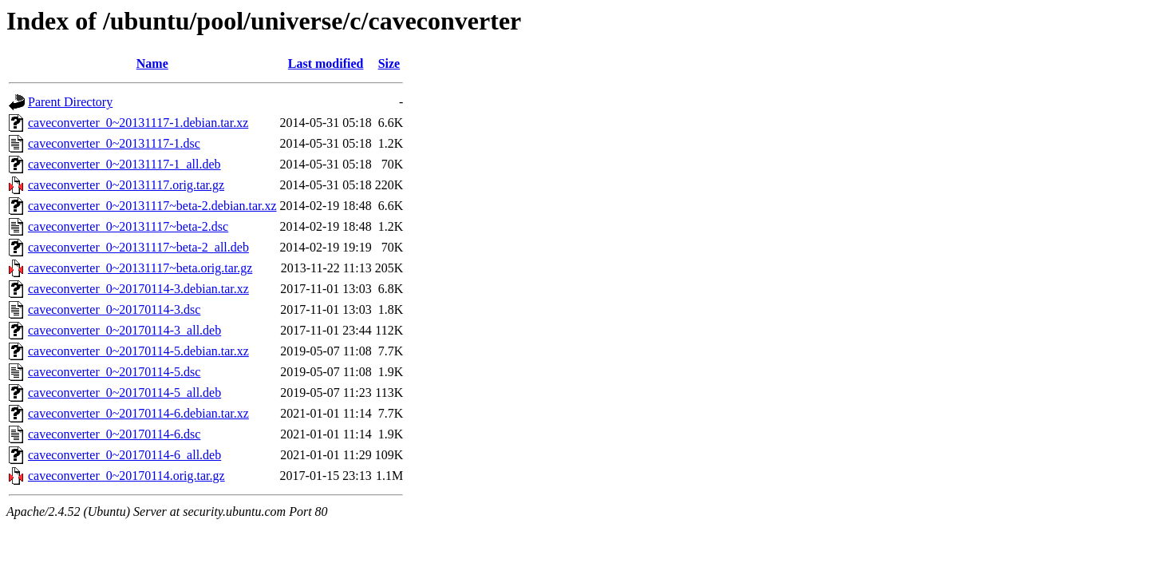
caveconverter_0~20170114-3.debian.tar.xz (138, 288)
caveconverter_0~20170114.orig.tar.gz (126, 475)
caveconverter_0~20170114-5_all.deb (124, 392)
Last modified (326, 63)
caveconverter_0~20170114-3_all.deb (124, 330)
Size (389, 63)
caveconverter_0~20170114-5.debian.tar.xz (138, 351)
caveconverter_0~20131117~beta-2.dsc (128, 226)
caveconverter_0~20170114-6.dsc (114, 434)
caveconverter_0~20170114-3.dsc (114, 309)
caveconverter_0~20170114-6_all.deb (124, 455)
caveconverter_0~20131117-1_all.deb (124, 164)
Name (152, 63)
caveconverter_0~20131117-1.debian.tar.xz (138, 122)
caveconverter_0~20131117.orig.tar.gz (126, 185)
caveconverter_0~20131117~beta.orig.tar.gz (140, 268)
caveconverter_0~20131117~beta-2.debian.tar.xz (152, 205)
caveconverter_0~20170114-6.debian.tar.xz (138, 413)
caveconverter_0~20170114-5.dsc (114, 372)
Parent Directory (70, 102)
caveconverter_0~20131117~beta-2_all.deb (138, 247)
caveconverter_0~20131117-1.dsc (114, 143)
